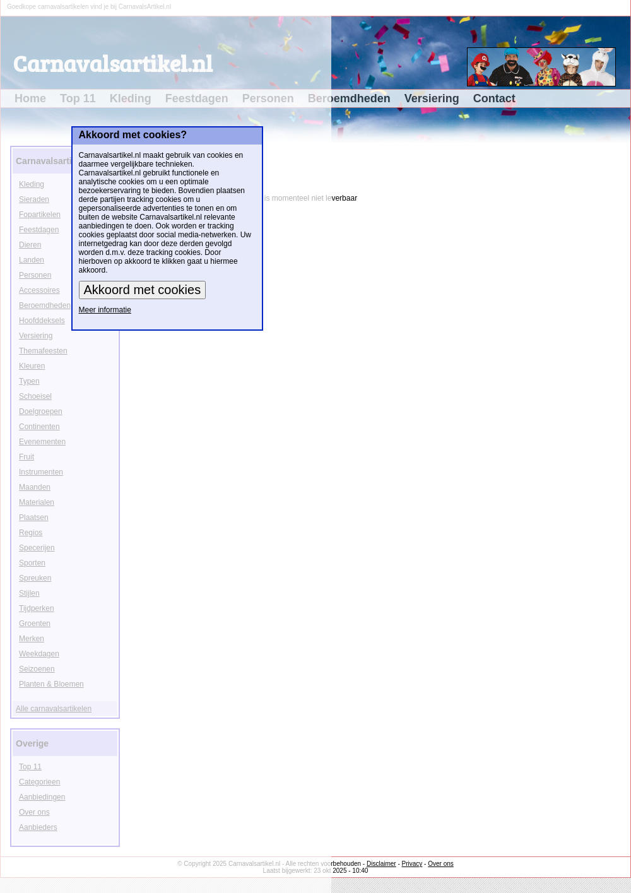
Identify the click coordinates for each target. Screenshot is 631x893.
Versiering (431, 98)
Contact (494, 98)
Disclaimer (381, 863)
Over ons (441, 863)
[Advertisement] (590, 332)
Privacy (412, 863)
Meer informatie (105, 309)
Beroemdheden (349, 98)
